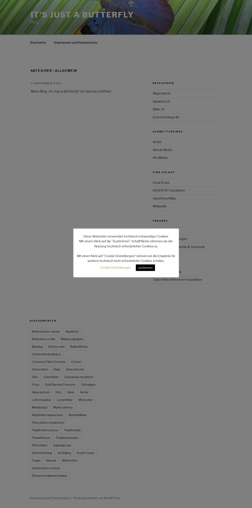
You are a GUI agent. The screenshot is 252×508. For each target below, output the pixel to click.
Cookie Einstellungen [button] (115, 267)
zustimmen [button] (145, 267)
